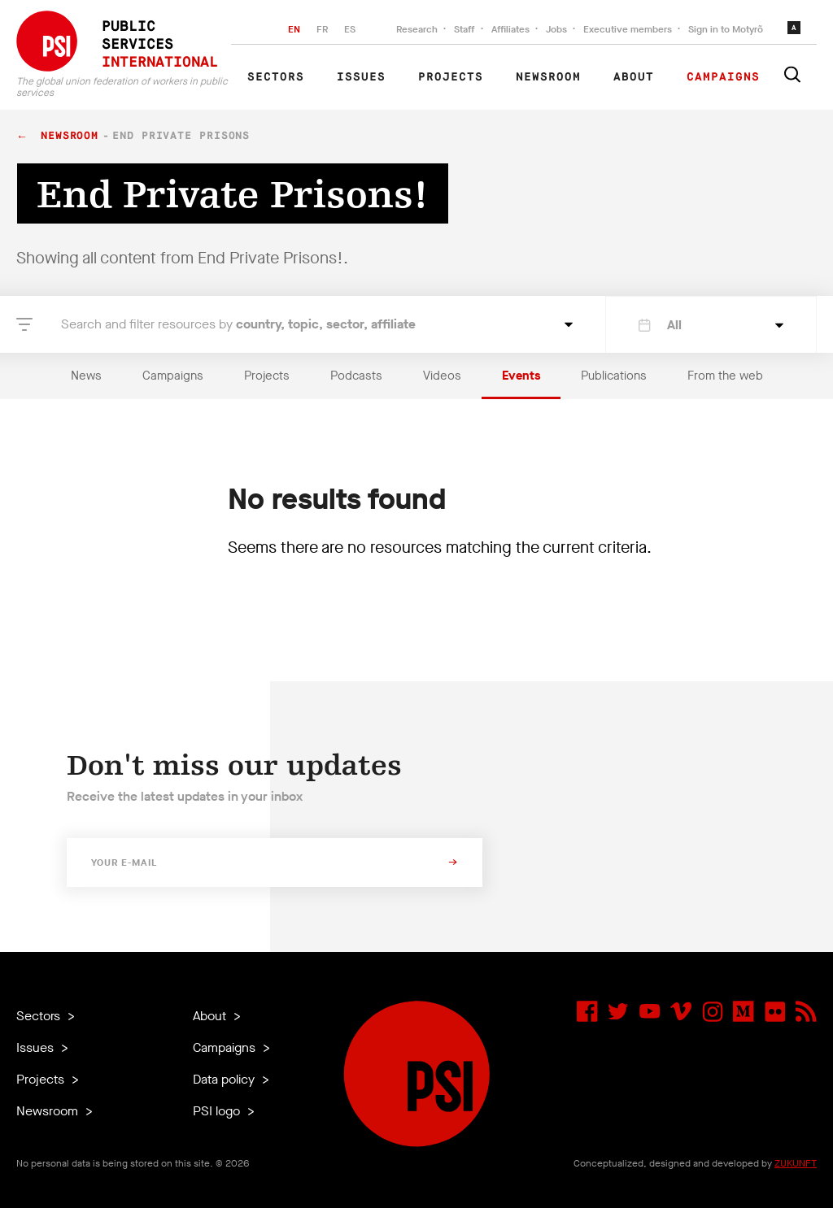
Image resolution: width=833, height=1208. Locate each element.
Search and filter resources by (238, 323)
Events (521, 375)
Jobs (556, 29)
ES (349, 29)
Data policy (225, 1079)
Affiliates (510, 29)
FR (322, 29)
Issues (361, 77)
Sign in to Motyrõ (725, 29)
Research (417, 29)
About (633, 77)
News (86, 375)
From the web (725, 375)
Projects (450, 77)
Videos (442, 375)
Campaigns (723, 77)
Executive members (627, 29)
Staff (464, 29)
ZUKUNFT (795, 1163)
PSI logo (218, 1110)
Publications (614, 375)
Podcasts (356, 375)
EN (294, 29)
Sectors (275, 77)
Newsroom (548, 77)
